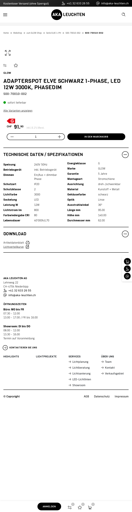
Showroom (78, 467)
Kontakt (110, 450)
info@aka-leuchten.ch (112, 3)
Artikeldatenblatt (13, 326)
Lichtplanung (80, 445)
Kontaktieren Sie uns (20, 431)
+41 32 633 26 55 (76, 3)
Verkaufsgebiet (114, 456)
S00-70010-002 (72, 33)
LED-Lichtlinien (81, 462)
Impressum (122, 479)
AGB (86, 479)
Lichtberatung (80, 450)
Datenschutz (102, 479)
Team (108, 445)
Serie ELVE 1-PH (53, 33)
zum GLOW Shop (34, 33)
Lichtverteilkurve (13, 330)
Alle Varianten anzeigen (17, 194)
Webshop (17, 33)
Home (6, 33)
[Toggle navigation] (5, 14)
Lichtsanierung (81, 456)
